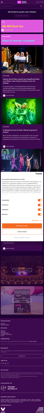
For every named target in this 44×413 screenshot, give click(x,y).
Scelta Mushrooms (25, 400)
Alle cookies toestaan (22, 225)
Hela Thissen (23, 399)
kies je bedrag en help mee (22, 15)
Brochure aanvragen (22, 300)
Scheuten (37, 399)
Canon (29, 399)
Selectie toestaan (22, 231)
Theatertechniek (5, 333)
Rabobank (7, 400)
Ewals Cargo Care (15, 400)
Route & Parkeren (5, 324)
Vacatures (3, 331)
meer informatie (9, 30)
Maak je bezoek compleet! (18, 40)
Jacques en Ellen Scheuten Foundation (10, 399)
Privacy (2, 335)
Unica (21, 401)
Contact (3, 323)
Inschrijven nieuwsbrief (22, 270)
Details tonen (35, 220)
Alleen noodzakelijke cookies (22, 237)
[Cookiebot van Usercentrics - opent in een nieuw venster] (35, 174)
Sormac (3, 400)
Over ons (3, 330)
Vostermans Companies (13, 401)
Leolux (32, 399)
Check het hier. (33, 341)
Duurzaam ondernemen (6, 334)
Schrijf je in (22, 356)
